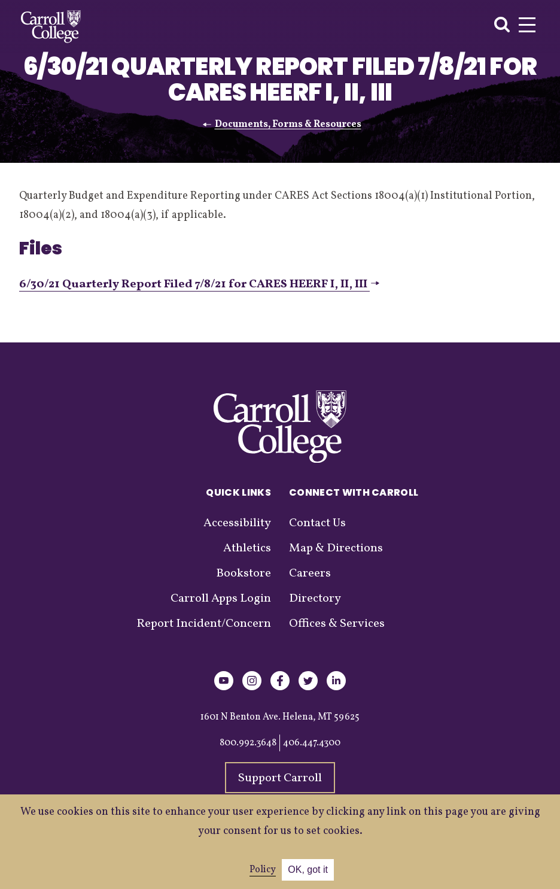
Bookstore (243, 573)
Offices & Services (337, 623)
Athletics (247, 548)
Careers (310, 573)
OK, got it (308, 869)
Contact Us (317, 523)
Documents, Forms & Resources (288, 124)
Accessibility (237, 523)
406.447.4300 (311, 743)
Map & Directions (336, 548)
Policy (262, 870)
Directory (315, 598)
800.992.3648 (248, 743)
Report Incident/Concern (203, 623)
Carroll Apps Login (221, 598)
